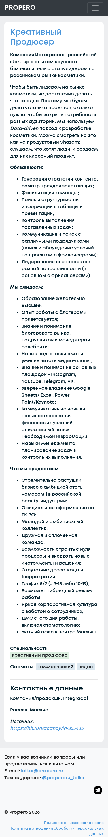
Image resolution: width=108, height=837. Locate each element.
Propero (20, 7)
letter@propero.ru (42, 771)
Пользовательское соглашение (74, 823)
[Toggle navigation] (95, 8)
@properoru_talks (63, 778)
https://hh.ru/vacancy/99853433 (47, 728)
